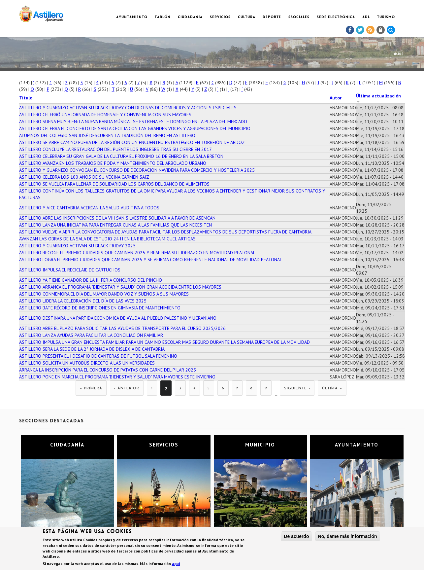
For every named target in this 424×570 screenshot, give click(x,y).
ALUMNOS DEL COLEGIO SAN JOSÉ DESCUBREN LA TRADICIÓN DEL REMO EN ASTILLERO (107, 135)
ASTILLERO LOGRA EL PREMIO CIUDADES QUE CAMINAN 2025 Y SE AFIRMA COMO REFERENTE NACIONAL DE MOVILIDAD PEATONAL (150, 260)
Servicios (220, 17)
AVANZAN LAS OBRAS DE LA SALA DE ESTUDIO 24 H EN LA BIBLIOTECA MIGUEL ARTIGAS (107, 239)
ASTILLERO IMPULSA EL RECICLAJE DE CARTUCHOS (69, 270)
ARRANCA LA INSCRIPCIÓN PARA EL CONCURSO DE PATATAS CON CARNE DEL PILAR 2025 (107, 370)
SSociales (299, 17)
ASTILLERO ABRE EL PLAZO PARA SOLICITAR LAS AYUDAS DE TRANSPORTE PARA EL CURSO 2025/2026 (122, 328)
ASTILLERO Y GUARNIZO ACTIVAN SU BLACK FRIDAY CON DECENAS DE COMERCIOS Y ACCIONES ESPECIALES (128, 108)
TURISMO (386, 17)
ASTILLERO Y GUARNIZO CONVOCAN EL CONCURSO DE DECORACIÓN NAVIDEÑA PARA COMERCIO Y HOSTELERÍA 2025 (137, 170)
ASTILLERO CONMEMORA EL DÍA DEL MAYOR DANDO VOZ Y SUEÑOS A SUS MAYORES (104, 294)
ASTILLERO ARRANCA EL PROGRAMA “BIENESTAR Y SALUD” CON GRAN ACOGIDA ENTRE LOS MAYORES (120, 287)
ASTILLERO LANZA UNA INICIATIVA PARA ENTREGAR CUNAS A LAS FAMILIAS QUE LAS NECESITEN (115, 225)
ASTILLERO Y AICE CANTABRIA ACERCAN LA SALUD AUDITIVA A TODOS (89, 208)
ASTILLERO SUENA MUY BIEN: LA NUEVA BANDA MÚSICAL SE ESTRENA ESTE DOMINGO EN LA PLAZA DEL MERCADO (133, 122)
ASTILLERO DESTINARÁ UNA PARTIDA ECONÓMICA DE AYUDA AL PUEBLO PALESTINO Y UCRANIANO (117, 318)
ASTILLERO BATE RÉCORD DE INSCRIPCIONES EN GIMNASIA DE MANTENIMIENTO (99, 308)
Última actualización (378, 98)
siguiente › (297, 388)
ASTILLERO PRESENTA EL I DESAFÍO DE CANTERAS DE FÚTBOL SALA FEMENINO (98, 356)
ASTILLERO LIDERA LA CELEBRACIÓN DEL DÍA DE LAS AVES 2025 (83, 301)
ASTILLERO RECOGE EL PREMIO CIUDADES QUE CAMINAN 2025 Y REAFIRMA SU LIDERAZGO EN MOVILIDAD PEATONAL (137, 253)
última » (332, 388)
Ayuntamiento (131, 17)
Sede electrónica (336, 17)
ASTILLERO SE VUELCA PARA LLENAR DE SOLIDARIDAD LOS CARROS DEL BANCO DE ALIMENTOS (114, 184)
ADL (366, 17)
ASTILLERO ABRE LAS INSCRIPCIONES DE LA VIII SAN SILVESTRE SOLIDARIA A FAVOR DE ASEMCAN (117, 218)
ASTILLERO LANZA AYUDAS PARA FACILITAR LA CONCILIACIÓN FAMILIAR (91, 335)
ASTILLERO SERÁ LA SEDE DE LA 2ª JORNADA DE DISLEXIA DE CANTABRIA (92, 349)
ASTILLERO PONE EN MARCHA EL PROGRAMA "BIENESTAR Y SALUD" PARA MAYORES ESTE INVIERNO (117, 377)
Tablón (163, 17)
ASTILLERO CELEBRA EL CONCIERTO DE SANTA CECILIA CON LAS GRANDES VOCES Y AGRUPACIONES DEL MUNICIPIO (134, 128)
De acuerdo (296, 536)
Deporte (272, 17)
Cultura (246, 17)
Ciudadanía (190, 17)
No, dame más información (347, 536)
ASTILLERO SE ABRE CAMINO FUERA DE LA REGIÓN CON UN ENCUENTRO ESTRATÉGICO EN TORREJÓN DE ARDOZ (132, 142)
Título (25, 98)
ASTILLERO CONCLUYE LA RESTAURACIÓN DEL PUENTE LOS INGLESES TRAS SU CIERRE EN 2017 (115, 149)
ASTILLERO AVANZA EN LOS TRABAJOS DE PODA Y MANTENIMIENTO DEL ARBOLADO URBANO (112, 163)
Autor (336, 98)
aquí (176, 563)
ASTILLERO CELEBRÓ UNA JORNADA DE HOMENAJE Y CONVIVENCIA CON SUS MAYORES (105, 115)
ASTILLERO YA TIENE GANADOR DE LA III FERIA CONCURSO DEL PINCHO (90, 280)
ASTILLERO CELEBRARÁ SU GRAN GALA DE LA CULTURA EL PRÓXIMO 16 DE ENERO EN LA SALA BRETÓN (121, 156)
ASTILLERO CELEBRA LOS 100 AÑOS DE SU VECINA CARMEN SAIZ (84, 177)
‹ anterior (126, 388)
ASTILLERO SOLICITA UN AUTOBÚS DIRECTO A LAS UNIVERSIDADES (87, 363)
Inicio (396, 53)
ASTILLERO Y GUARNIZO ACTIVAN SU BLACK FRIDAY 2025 (77, 246)
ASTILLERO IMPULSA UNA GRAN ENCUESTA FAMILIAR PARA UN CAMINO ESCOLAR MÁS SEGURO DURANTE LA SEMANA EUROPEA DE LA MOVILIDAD (164, 342)
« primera (91, 388)
